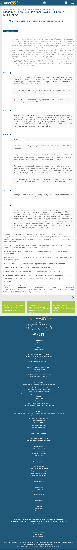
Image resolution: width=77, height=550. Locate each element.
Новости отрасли (38, 466)
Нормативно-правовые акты (38, 438)
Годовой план (38, 509)
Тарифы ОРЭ (38, 456)
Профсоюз (39, 488)
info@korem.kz (29, 328)
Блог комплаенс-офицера (38, 376)
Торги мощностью (38, 537)
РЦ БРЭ (38, 412)
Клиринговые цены (38, 428)
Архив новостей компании (38, 473)
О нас (38, 343)
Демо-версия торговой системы (38, 403)
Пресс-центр (38, 462)
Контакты (38, 501)
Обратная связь (38, 482)
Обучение (38, 401)
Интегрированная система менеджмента (38, 374)
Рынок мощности (38, 524)
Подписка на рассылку (38, 471)
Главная (5, 9)
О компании (38, 341)
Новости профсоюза (38, 492)
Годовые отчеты (38, 350)
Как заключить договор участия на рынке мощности (38, 394)
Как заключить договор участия (38, 392)
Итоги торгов (38, 517)
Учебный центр (38, 494)
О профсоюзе (38, 490)
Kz (63, 2)
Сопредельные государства (38, 418)
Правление (38, 372)
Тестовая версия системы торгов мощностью (38, 406)
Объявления (38, 511)
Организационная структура (38, 361)
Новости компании (38, 464)
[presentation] (68, 298)
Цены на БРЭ (38, 423)
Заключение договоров (38, 416)
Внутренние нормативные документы (38, 441)
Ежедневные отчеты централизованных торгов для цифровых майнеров (38, 519)
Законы (38, 436)
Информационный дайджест (38, 469)
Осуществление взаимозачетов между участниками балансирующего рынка (38, 414)
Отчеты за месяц (38, 451)
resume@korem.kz (33, 330)
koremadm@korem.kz (34, 324)
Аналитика (38, 447)
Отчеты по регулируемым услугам (38, 354)
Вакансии (38, 359)
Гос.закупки (38, 507)
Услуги (38, 396)
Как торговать (15, 9)
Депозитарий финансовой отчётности (38, 357)
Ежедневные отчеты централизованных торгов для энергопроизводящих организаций (38, 522)
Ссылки (38, 530)
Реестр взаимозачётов (38, 425)
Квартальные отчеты (38, 453)
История (38, 347)
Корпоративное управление (38, 367)
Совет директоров (38, 370)
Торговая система (38, 532)
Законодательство (38, 434)
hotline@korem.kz (31, 326)
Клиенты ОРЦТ (38, 399)
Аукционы (38, 534)
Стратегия (38, 345)
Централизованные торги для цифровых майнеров (38, 9)
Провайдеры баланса (38, 421)
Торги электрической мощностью (38, 389)
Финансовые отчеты (38, 352)
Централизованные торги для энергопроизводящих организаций (38, 387)
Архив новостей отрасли (38, 476)
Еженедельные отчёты (38, 449)
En (68, 2)
